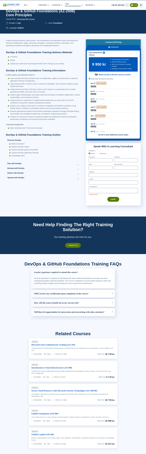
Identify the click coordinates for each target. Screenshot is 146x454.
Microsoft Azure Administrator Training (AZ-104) (55, 335)
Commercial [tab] (113, 32)
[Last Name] (126, 145)
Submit (113, 185)
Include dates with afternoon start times (102, 64)
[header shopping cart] (141, 5)
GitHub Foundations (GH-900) (46, 404)
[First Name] (101, 145)
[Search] (127, 5)
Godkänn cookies (119, 452)
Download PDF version (131, 16)
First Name (92, 142)
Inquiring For (92, 136)
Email (90, 149)
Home (8, 16)
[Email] (101, 153)
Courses (16, 16)
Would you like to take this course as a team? (115, 60)
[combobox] (116, 153)
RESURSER (90, 5)
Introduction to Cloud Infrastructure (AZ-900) (53, 358)
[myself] (89, 138)
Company (92, 157)
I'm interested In (93, 172)
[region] (113, 91)
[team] (98, 138)
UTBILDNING (42, 5)
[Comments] (113, 176)
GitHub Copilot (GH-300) (43, 424)
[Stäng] (143, 451)
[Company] (113, 160)
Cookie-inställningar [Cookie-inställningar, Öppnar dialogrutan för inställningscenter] (105, 452)
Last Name (117, 142)
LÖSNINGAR (56, 5)
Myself (93, 139)
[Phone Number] (126, 153)
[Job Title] (113, 168)
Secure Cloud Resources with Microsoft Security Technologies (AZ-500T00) (68, 381)
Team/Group (103, 139)
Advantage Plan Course (26, 29)
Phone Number (118, 149)
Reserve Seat (129, 70)
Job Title (91, 164)
